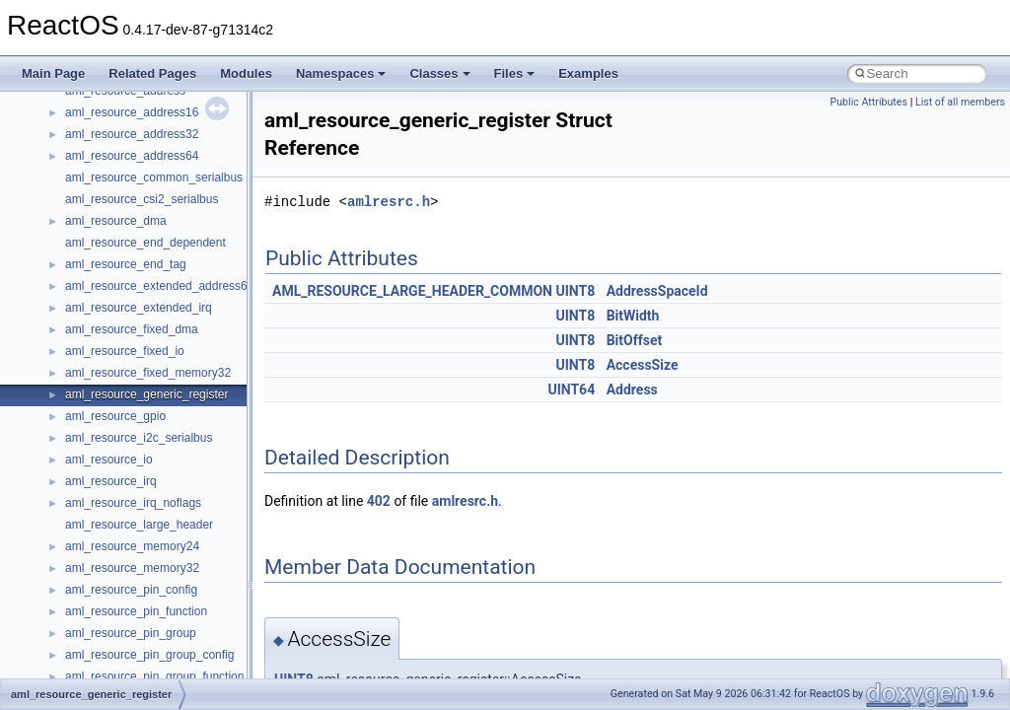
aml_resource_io (109, 459)
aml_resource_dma (116, 221)
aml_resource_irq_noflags (133, 503)
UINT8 (575, 291)
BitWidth (633, 315)
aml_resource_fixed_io (124, 351)
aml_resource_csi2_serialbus (141, 199)
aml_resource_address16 (131, 112)
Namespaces (341, 73)
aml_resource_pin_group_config (149, 655)
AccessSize (643, 365)
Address (632, 389)
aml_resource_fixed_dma (131, 329)
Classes (439, 73)
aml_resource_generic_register (146, 394)
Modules (246, 73)
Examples (588, 73)
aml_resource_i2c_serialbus (138, 438)
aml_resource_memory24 (132, 546)
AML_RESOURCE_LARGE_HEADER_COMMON (412, 291)
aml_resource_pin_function (136, 611)
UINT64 (571, 389)
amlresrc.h (388, 201)
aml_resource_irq (111, 481)
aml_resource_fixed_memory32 (148, 373)
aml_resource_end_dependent (145, 242)
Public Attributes (868, 102)
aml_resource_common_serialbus (154, 177)
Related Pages (152, 73)
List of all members (960, 102)
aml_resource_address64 (131, 156)
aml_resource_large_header (139, 525)
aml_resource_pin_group (130, 633)
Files (515, 73)
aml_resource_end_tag (125, 264)
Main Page (53, 73)
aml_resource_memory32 (132, 568)
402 (379, 501)
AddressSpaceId (657, 291)
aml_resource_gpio (115, 416)
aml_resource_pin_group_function (154, 676)
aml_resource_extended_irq (138, 308)
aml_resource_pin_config (131, 590)
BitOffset (635, 340)
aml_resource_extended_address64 (159, 286)
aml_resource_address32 (131, 134)
